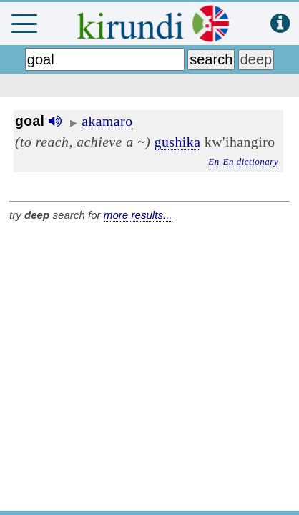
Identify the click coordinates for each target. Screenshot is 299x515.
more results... (138, 215)
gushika (178, 141)
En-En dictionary (243, 161)
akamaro (107, 121)
